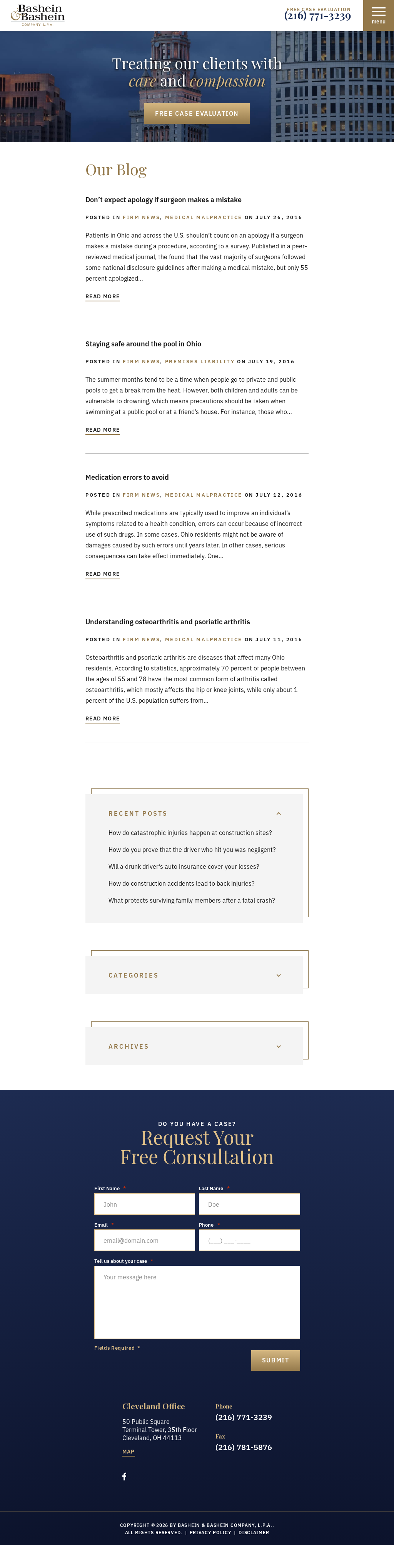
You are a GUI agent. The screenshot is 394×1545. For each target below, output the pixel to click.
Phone (209, 1224)
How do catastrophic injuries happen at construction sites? (190, 832)
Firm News (141, 216)
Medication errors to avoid (127, 477)
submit (275, 1359)
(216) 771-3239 (317, 17)
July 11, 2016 (278, 638)
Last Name (214, 1188)
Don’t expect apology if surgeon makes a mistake (163, 199)
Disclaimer (254, 1532)
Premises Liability (200, 361)
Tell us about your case (124, 1260)
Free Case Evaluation (197, 113)
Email (104, 1224)
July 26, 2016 (278, 216)
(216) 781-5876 (243, 1446)
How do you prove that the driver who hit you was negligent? (192, 849)
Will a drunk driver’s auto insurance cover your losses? (184, 866)
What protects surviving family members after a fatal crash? (192, 900)
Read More (102, 296)
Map (128, 1452)
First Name (110, 1188)
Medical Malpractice (203, 216)
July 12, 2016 (278, 494)
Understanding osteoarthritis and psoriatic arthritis (167, 621)
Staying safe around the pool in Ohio (143, 343)
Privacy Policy (211, 1532)
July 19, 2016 (271, 361)
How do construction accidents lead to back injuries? (182, 883)
